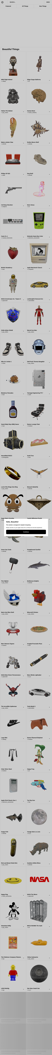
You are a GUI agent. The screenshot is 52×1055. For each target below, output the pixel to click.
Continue (26, 532)
